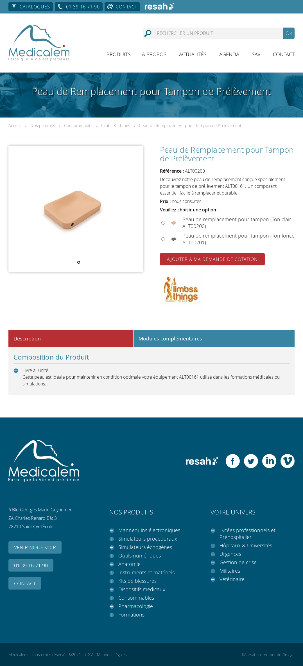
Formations (131, 614)
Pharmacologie (135, 606)
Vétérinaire (232, 579)
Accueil (14, 125)
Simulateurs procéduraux (147, 538)
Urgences (230, 553)
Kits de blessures (137, 580)
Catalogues (35, 7)
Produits (119, 54)
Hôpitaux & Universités (246, 545)
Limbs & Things (115, 125)
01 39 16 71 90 (83, 7)
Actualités (193, 54)
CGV (89, 654)
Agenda (229, 54)
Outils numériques (139, 555)
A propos (154, 54)
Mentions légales (112, 654)
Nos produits (42, 125)
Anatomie (129, 564)
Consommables (78, 125)
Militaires (230, 570)
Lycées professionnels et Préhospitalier (247, 533)
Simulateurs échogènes (145, 547)
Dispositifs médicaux (141, 589)
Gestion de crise (238, 562)
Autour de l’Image (279, 654)
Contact (126, 7)
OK (289, 33)
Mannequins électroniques (149, 530)
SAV (256, 54)
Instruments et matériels (146, 572)
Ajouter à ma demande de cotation (212, 259)
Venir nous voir (35, 547)
